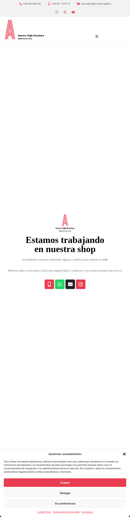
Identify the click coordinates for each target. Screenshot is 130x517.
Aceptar (65, 482)
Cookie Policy (44, 512)
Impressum (87, 512)
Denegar (65, 493)
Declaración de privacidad (66, 512)
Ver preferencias (65, 503)
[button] (124, 454)
